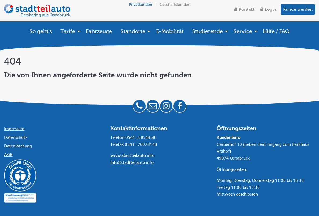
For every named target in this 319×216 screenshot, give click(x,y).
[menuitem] (40, 31)
